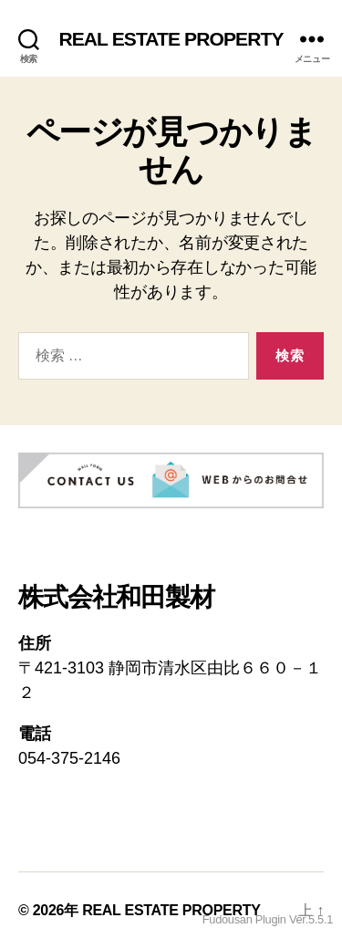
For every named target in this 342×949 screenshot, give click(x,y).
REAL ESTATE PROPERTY (170, 38)
